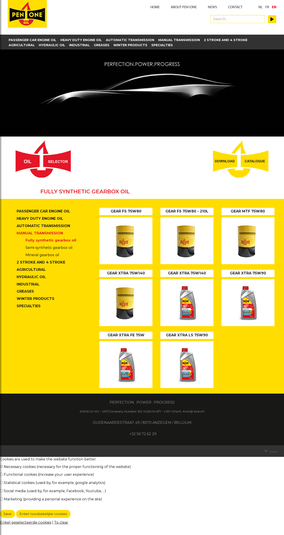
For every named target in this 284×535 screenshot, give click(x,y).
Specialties (162, 45)
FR (267, 7)
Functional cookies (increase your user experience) (49, 474)
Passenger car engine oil (32, 40)
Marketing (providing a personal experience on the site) (53, 499)
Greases (101, 45)
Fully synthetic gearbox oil (51, 240)
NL (260, 7)
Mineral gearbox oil (42, 255)
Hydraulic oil (52, 45)
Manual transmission (179, 40)
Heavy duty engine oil (81, 40)
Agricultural (22, 45)
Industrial (79, 45)
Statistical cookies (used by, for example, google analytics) (54, 483)
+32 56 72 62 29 (142, 434)
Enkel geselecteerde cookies (25, 522)
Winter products (130, 45)
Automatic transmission (130, 40)
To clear (61, 522)
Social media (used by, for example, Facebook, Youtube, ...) (55, 491)
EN (274, 7)
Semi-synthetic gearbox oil (49, 248)
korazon (273, 451)
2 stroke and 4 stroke (225, 40)
